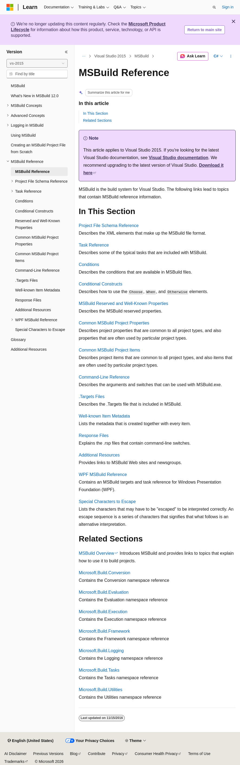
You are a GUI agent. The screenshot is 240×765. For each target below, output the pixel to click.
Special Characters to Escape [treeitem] (40, 329)
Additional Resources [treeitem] (33, 310)
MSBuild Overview (96, 553)
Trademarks (14, 761)
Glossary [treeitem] (18, 339)
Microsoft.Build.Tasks (99, 670)
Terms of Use (199, 753)
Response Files (94, 435)
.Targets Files (91, 396)
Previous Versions (48, 753)
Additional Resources (99, 455)
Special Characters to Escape (107, 501)
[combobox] (37, 63)
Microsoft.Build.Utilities (100, 689)
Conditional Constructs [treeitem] (34, 211)
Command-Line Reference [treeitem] (37, 270)
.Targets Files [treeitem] (26, 280)
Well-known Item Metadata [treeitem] (37, 290)
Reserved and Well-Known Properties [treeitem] (37, 224)
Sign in (228, 7)
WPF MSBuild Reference (103, 474)
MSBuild (141, 56)
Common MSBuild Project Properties (114, 323)
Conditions (89, 264)
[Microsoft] (10, 7)
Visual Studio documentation (178, 157)
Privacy (118, 753)
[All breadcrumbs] (83, 56)
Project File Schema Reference (109, 225)
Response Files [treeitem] (28, 300)
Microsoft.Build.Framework (104, 631)
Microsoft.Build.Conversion (104, 572)
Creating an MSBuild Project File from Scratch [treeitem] (38, 148)
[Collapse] (66, 52)
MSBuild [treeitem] (18, 86)
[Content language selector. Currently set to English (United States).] (30, 741)
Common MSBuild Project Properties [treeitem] (36, 240)
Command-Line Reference (104, 377)
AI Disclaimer (15, 753)
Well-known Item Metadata (104, 416)
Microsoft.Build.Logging (101, 650)
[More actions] (231, 56)
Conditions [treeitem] (24, 201)
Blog (74, 753)
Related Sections (97, 120)
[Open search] (214, 7)
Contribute (97, 753)
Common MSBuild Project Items (109, 350)
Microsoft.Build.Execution (103, 611)
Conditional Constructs (100, 284)
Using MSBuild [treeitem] (23, 135)
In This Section (95, 113)
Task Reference (94, 245)
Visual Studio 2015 (110, 56)
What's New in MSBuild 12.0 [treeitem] (34, 96)
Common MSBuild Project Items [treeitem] (36, 257)
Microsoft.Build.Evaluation (104, 592)
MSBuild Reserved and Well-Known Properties (123, 303)
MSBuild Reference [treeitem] (32, 171)
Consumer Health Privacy (156, 753)
